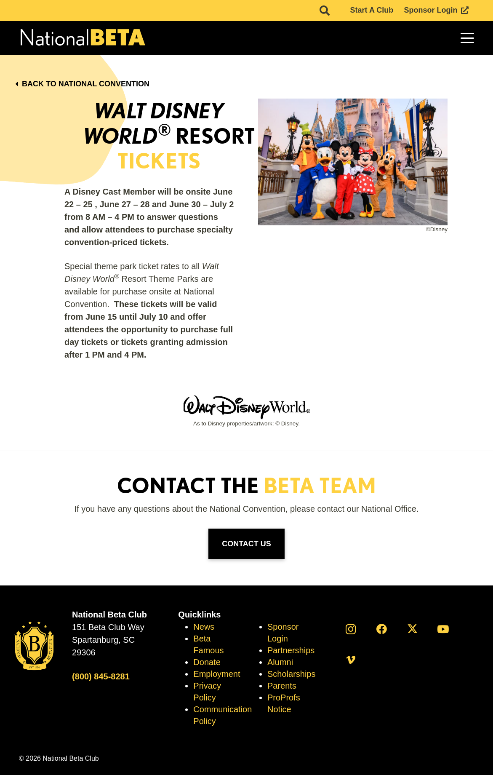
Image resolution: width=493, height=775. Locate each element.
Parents (281, 685)
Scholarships (291, 674)
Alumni (280, 662)
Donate (207, 662)
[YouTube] (443, 629)
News (203, 626)
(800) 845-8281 (101, 676)
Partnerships (290, 650)
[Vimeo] (351, 660)
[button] (467, 38)
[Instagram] (351, 629)
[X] (412, 629)
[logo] (82, 38)
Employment (216, 674)
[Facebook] (381, 629)
